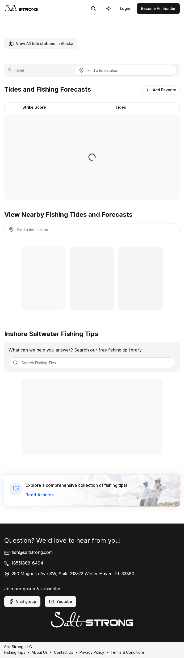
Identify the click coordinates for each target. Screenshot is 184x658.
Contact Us (63, 652)
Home (15, 70)
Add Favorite (160, 90)
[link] (21, 8)
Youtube (60, 601)
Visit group (22, 601)
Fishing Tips (14, 652)
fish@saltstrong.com (28, 552)
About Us (40, 652)
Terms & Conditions (128, 652)
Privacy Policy (92, 652)
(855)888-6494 (23, 563)
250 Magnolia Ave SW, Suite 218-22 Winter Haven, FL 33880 (69, 573)
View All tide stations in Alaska (41, 43)
